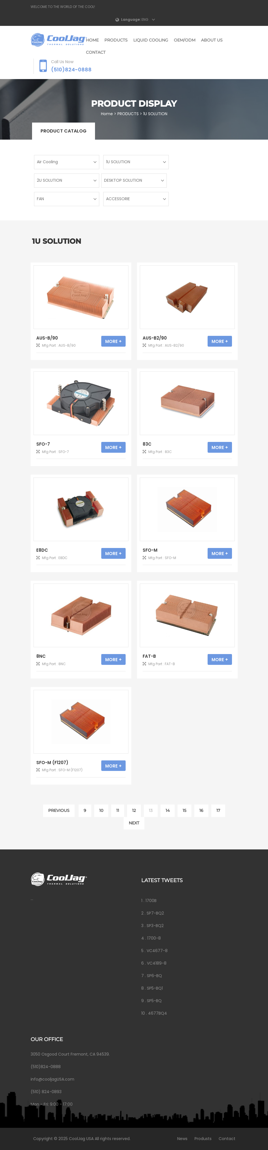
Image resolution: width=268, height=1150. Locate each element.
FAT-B (149, 656)
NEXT (134, 823)
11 (117, 810)
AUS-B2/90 (155, 338)
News (181, 1138)
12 (134, 810)
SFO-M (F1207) (52, 763)
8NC (41, 656)
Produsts (201, 1138)
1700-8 (154, 938)
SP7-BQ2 (155, 913)
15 (184, 810)
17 (218, 810)
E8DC (42, 550)
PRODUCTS (116, 40)
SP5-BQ (154, 1001)
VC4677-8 (157, 950)
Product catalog (63, 131)
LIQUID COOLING (150, 40)
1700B (151, 900)
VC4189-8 (156, 963)
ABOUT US (212, 40)
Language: (131, 19)
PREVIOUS (58, 810)
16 (201, 810)
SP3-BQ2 (155, 925)
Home (92, 40)
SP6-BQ (154, 976)
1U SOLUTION (156, 114)
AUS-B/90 (47, 338)
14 (168, 810)
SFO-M (150, 550)
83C (147, 444)
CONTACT (95, 52)
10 (101, 810)
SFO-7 (43, 444)
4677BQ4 (157, 1013)
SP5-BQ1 (155, 988)
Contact (226, 1138)
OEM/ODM (184, 40)
